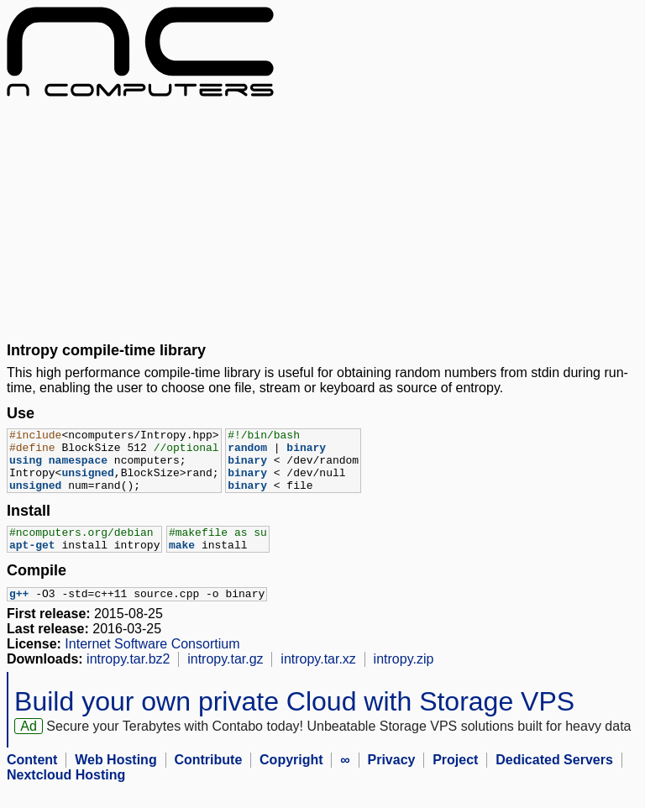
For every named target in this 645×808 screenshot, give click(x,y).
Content (32, 778)
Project (455, 778)
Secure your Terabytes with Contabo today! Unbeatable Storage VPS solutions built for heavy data (338, 744)
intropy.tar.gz (225, 677)
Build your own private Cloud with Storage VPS (294, 720)
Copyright (291, 778)
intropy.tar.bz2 (128, 677)
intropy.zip (404, 677)
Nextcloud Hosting (66, 793)
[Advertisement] (322, 219)
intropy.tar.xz (318, 677)
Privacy (392, 778)
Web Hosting (115, 778)
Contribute (208, 778)
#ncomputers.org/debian (81, 546)
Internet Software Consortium (152, 662)
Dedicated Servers (554, 778)
